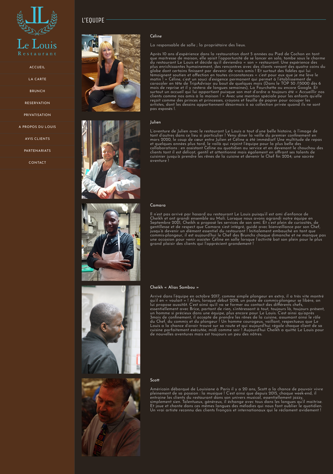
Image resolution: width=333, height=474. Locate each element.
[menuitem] (37, 68)
